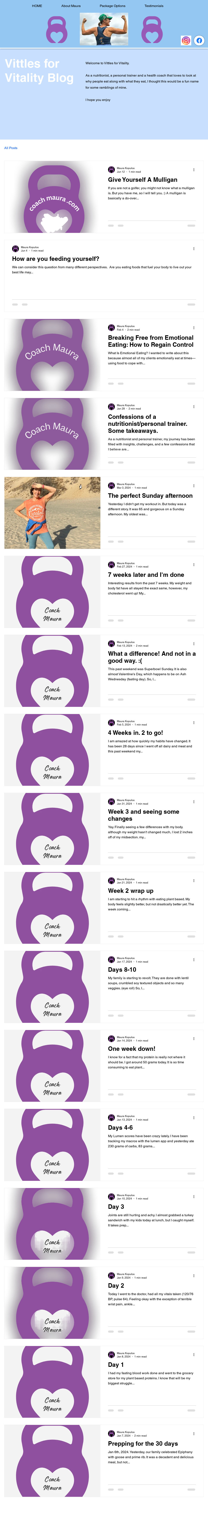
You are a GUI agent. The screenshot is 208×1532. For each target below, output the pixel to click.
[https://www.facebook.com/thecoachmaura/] (199, 40)
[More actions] (195, 169)
